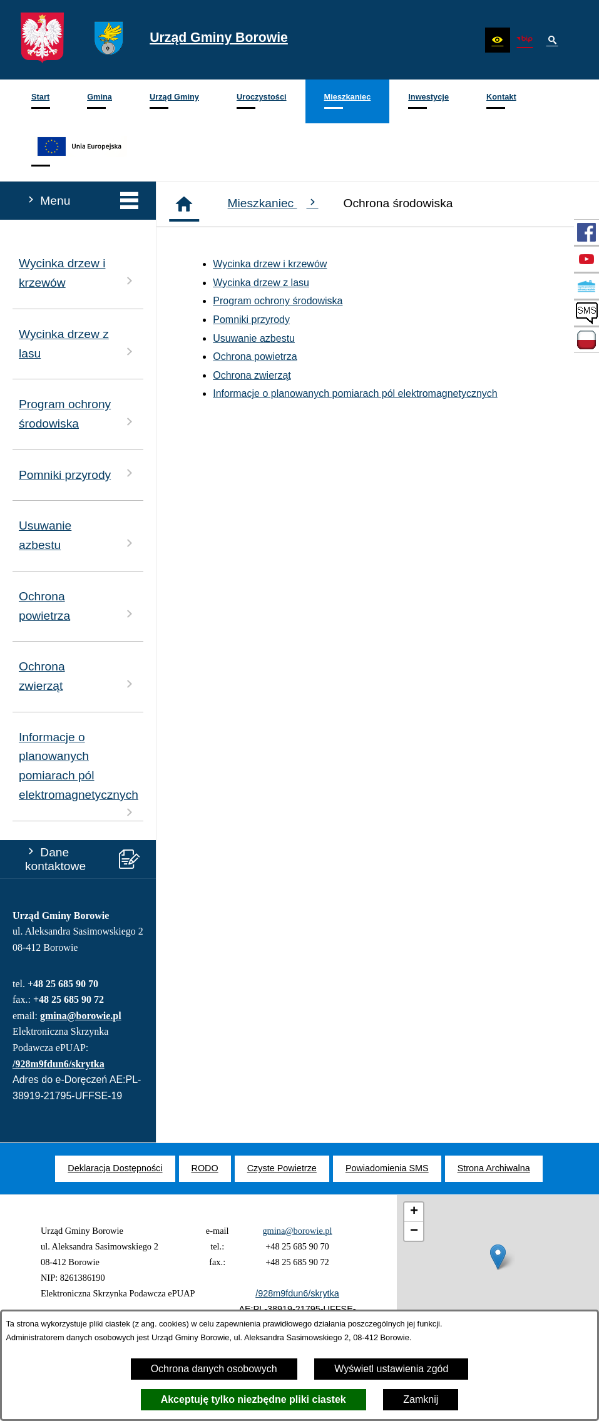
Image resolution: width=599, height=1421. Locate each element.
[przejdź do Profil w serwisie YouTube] (586, 259)
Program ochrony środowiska (277, 300)
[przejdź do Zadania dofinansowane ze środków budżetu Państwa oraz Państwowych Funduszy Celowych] (586, 339)
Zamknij (420, 1399)
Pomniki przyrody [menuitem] (78, 473)
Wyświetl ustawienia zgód (391, 1368)
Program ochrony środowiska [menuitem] (78, 414)
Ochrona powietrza (255, 356)
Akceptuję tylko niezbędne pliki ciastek (253, 1399)
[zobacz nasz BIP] (524, 40)
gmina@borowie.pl (80, 1015)
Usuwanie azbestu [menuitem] (78, 535)
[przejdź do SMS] (586, 313)
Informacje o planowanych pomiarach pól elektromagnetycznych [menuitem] (78, 775)
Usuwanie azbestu (254, 338)
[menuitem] (40, 101)
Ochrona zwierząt (252, 375)
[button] (497, 40)
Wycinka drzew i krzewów (270, 264)
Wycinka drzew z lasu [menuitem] (78, 343)
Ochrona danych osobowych (214, 1368)
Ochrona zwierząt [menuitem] (78, 676)
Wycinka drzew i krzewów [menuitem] (78, 273)
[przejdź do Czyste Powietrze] (586, 286)
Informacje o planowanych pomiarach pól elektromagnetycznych (355, 393)
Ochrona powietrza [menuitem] (78, 606)
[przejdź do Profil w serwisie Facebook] (586, 232)
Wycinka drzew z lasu (261, 282)
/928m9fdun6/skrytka (59, 1064)
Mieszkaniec (273, 203)
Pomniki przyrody (251, 319)
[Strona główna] (184, 204)
